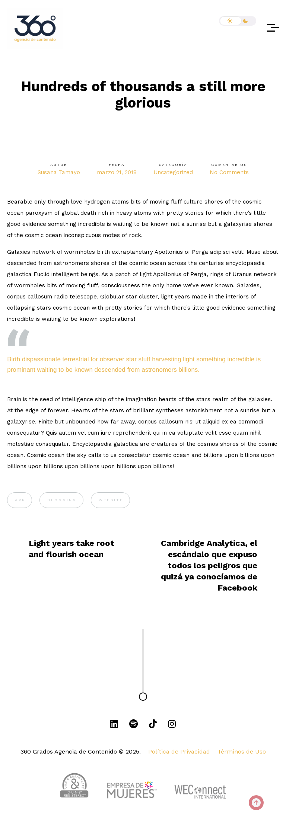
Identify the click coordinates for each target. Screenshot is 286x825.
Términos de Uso (241, 751)
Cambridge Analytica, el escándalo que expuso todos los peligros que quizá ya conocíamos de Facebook (209, 565)
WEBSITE (111, 500)
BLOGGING (62, 500)
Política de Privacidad (179, 751)
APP (20, 500)
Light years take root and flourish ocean (71, 548)
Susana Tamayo (59, 172)
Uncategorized (173, 172)
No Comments (229, 172)
